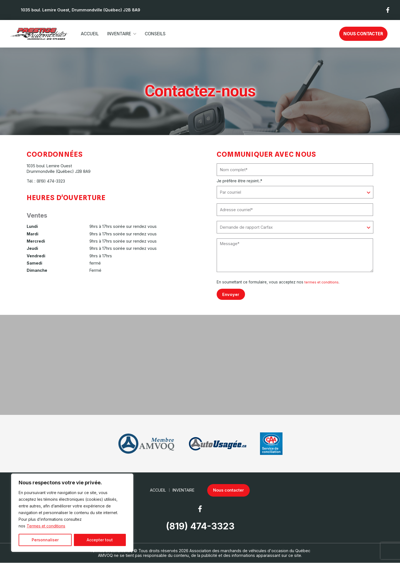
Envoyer (230, 294)
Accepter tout (100, 539)
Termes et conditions (46, 526)
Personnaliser (45, 539)
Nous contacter (363, 33)
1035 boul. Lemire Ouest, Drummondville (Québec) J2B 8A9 (80, 10)
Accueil (90, 33)
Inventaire (119, 33)
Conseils (155, 33)
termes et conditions (322, 282)
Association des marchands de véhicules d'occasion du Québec (249, 550)
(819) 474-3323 (50, 181)
